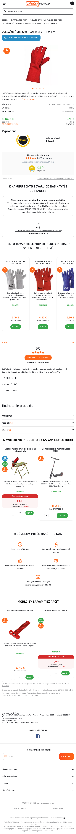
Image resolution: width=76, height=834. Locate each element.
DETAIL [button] (62, 515)
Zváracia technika (19, 20)
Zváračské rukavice (13, 23)
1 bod (50, 141)
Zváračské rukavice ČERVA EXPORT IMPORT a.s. (56, 178)
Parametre (7, 416)
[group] (20, 482)
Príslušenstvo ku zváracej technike (46, 20)
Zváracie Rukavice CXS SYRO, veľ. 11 (15, 262)
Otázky (6, 430)
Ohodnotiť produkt (38, 357)
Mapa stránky (20, 808)
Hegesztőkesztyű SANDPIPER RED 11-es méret (21, 695)
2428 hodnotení (44, 158)
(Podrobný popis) (29, 99)
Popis (4, 342)
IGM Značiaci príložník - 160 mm (20, 610)
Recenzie (7, 423)
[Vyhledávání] (38, 12)
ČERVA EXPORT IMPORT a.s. (61, 104)
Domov (5, 20)
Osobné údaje (57, 808)
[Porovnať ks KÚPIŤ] (13, 513)
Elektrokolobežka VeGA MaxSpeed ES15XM (56, 450)
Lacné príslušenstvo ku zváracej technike (38, 684)
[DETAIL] (46, 515)
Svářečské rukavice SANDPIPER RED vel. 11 (57, 690)
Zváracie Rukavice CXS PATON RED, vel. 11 (43, 262)
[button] (29, 513)
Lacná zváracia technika (11, 684)
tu (64, 818)
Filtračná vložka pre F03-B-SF (56, 610)
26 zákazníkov (43, 362)
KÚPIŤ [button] (31, 513)
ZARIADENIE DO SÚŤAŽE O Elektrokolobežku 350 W (38, 231)
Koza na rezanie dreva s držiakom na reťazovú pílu (20, 450)
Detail (15, 327)
